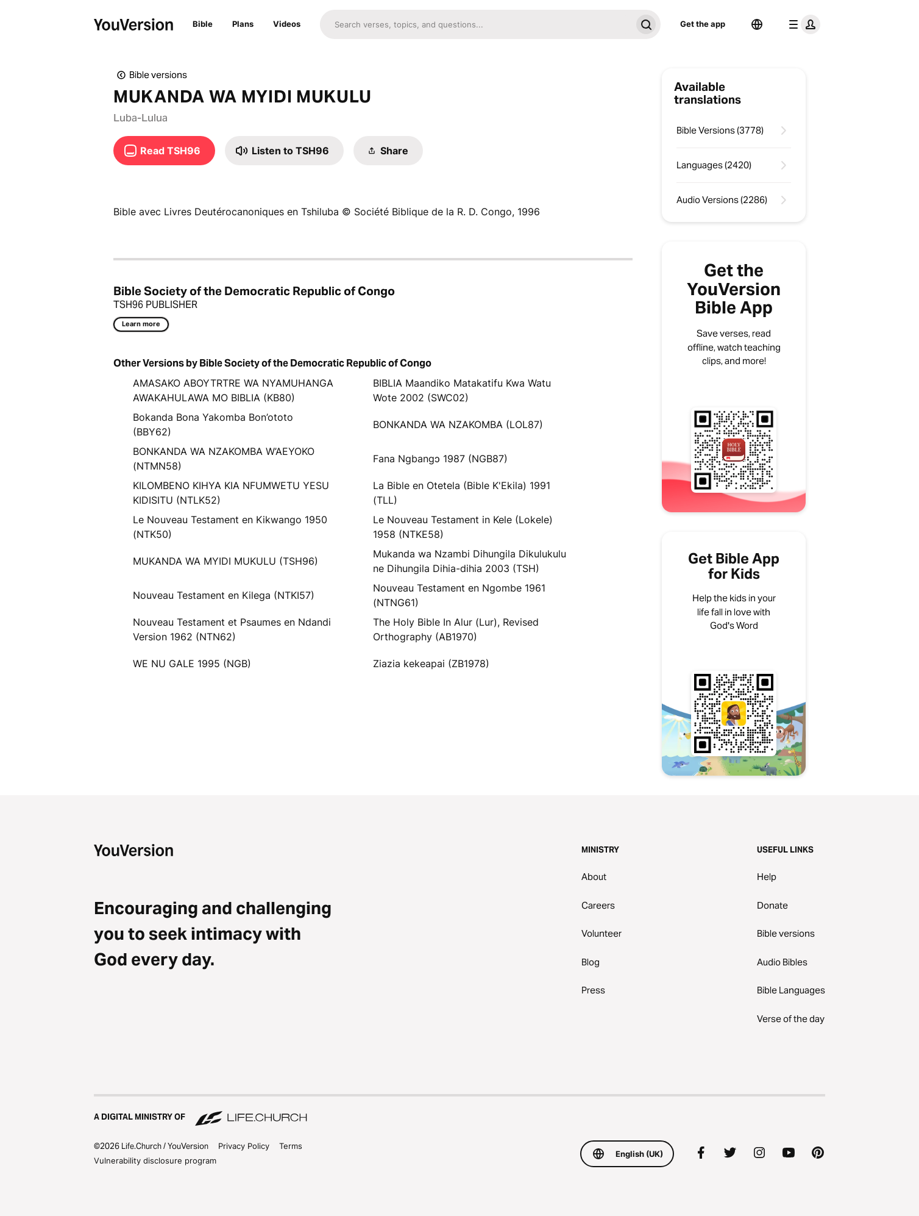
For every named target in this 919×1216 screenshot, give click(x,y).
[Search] (475, 24)
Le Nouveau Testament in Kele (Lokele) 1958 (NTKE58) (463, 526)
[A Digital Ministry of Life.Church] (459, 1111)
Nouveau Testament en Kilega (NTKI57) (223, 595)
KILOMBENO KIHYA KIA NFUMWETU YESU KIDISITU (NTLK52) (231, 492)
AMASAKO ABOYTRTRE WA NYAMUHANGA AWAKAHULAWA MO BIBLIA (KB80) (233, 390)
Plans (243, 24)
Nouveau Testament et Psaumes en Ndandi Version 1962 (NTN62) (232, 629)
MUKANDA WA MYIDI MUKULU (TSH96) (225, 561)
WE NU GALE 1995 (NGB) (192, 663)
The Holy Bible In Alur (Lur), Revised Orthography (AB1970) (456, 629)
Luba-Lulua (140, 117)
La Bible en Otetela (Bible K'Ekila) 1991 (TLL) (461, 492)
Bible (203, 24)
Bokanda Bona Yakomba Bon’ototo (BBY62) (213, 424)
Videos (286, 24)
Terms (290, 1146)
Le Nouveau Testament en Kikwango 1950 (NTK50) (230, 526)
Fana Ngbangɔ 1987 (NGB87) (440, 458)
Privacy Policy (243, 1146)
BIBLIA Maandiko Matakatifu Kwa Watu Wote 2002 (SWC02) (462, 390)
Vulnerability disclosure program (155, 1160)
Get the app (702, 24)
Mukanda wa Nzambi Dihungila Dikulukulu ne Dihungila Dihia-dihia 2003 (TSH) (469, 561)
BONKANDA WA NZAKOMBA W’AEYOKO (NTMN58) (223, 458)
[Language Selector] (757, 24)
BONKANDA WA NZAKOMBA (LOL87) (458, 424)
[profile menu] (802, 24)
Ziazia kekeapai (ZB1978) (431, 663)
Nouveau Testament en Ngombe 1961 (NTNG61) (459, 595)
